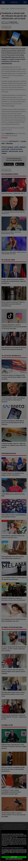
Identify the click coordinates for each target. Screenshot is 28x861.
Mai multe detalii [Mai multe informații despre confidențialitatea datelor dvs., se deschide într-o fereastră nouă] (15, 837)
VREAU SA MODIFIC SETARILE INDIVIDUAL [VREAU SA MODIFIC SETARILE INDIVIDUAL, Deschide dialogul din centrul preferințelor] (14, 858)
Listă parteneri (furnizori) (4, 854)
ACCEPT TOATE (14, 857)
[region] (14, 845)
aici (13, 842)
